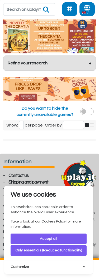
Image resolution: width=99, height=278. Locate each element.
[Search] (29, 9)
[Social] (69, 9)
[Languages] (87, 9)
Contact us (18, 175)
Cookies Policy (53, 221)
